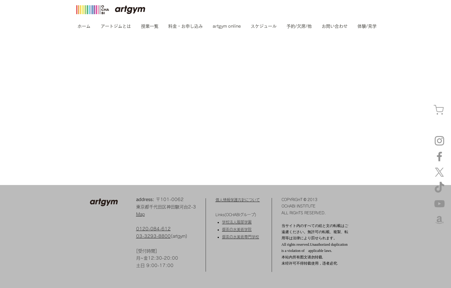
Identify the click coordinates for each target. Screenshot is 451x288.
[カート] (438, 110)
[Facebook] (439, 156)
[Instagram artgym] (439, 140)
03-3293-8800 (153, 236)
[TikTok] (439, 188)
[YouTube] (439, 203)
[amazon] (439, 219)
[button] (116, 26)
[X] (439, 172)
